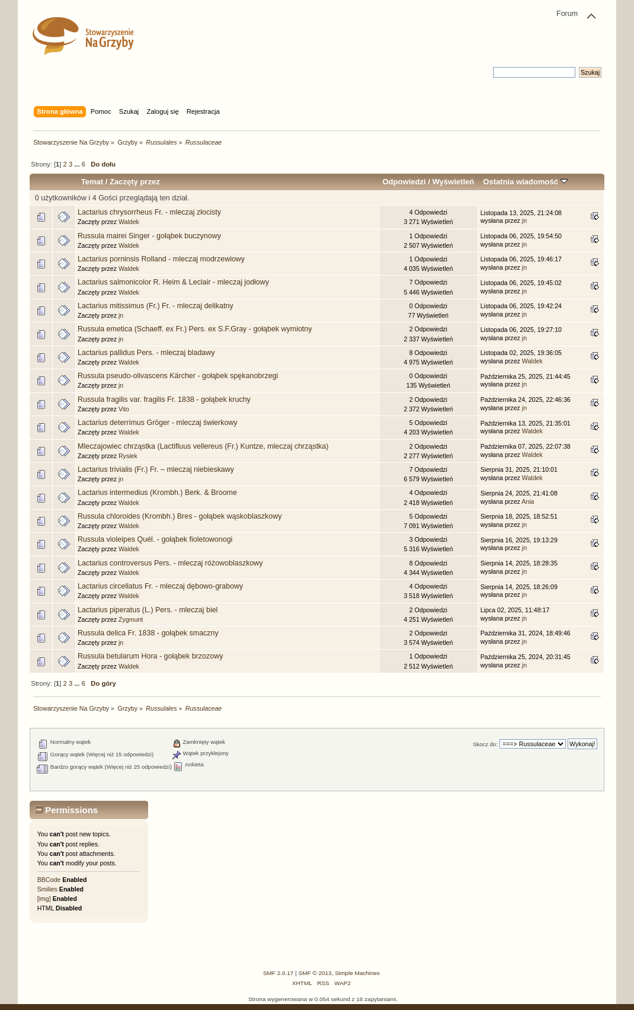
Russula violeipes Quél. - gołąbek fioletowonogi (155, 539)
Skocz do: (485, 744)
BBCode (48, 879)
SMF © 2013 (315, 973)
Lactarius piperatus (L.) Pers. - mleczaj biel (147, 610)
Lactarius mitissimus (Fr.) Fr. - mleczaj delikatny (155, 306)
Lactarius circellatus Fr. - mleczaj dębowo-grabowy (160, 586)
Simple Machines (357, 973)
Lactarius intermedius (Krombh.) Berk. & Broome (157, 492)
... (77, 164)
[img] (44, 898)
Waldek (129, 221)
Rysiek (128, 455)
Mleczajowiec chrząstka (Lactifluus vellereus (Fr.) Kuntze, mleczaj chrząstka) (203, 446)
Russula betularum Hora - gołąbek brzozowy (150, 656)
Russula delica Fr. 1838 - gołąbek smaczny (148, 633)
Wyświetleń (453, 181)
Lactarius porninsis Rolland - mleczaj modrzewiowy (161, 259)
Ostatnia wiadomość (525, 181)
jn (524, 220)
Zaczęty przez (135, 181)
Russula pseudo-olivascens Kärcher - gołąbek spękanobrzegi (178, 376)
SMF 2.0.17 (278, 973)
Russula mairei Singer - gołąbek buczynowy (149, 236)
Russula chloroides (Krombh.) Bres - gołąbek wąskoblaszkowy (179, 516)
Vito (124, 409)
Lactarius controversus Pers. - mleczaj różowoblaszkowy (170, 563)
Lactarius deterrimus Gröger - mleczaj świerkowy (158, 422)
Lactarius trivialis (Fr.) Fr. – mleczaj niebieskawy (156, 469)
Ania (527, 501)
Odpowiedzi (403, 181)
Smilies (47, 889)
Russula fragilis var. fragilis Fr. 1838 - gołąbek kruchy (164, 399)
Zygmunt (131, 619)
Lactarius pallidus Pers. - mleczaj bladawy (146, 353)
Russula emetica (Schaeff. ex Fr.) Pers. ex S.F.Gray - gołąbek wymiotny (195, 329)
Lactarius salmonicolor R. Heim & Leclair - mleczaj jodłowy (173, 282)
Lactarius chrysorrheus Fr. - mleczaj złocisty (149, 212)
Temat (92, 181)
